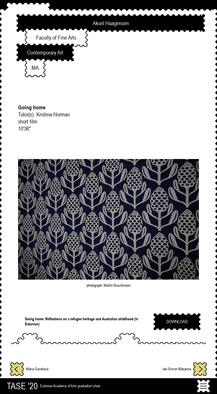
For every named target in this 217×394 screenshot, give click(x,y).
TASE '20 (22, 386)
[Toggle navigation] (203, 386)
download (177, 321)
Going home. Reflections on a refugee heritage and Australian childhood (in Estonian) (81, 321)
